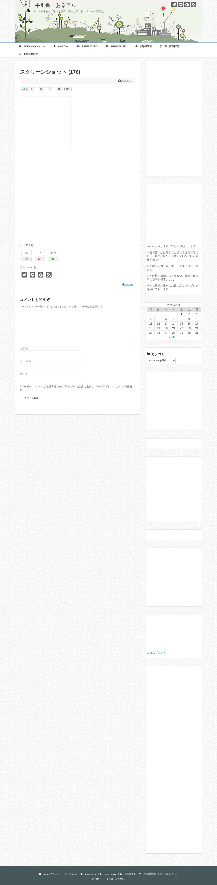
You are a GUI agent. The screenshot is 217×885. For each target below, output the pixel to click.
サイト (24, 373)
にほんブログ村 (156, 652)
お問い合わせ (28, 53)
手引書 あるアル (48, 5)
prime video (87, 46)
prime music (116, 46)
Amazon (61, 46)
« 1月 (172, 336)
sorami (129, 284)
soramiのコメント (32, 46)
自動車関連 (143, 46)
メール (25, 361)
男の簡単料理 (169, 46)
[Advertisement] (77, 199)
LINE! (67, 89)
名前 (24, 348)
